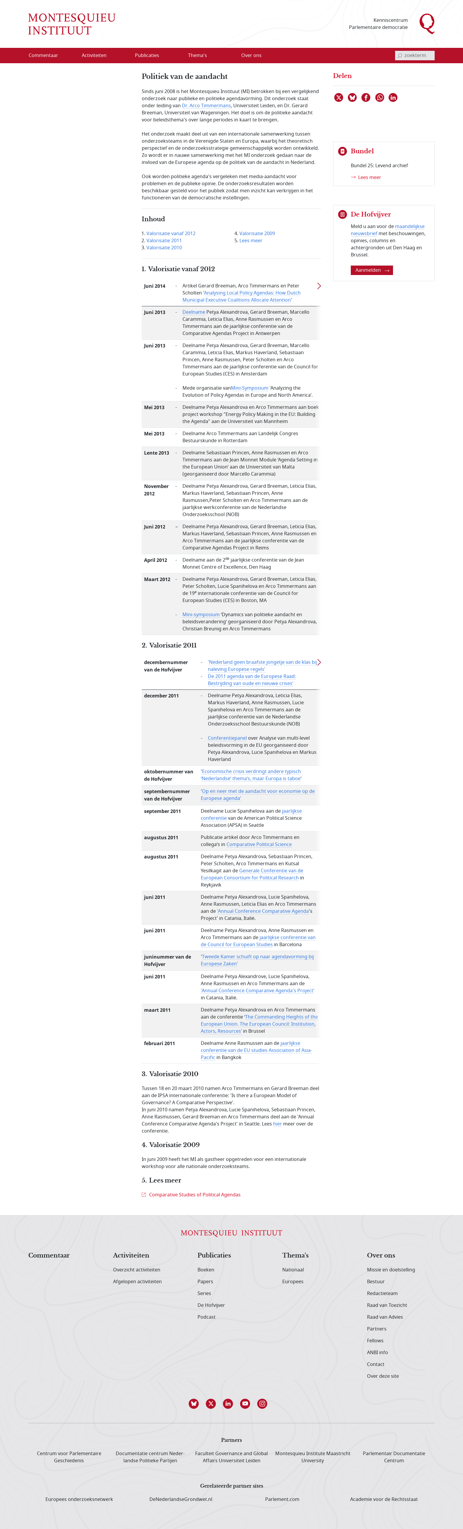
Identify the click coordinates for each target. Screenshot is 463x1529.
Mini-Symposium (249, 388)
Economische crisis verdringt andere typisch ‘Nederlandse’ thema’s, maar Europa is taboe (251, 775)
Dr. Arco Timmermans (206, 105)
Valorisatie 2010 (164, 247)
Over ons (381, 1255)
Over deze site (383, 1376)
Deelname (193, 312)
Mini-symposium (201, 614)
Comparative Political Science (259, 844)
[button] (197, 1404)
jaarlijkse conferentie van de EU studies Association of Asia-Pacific (256, 1050)
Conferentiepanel (227, 738)
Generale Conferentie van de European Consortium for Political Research (252, 874)
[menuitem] (47, 55)
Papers (205, 1281)
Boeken (206, 1269)
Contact (375, 1364)
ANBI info (377, 1352)
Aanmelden (372, 270)
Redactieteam (382, 1293)
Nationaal (293, 1269)
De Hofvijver (211, 1305)
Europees (293, 1281)
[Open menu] (113, 55)
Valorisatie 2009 (257, 233)
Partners (377, 1329)
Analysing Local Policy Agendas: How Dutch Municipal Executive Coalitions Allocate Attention (241, 296)
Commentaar (49, 1255)
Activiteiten (131, 1255)
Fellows (375, 1340)
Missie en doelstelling (391, 1269)
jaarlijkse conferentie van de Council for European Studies (258, 941)
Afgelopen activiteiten (137, 1281)
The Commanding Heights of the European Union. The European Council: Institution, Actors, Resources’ (259, 1024)
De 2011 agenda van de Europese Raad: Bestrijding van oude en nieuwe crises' (252, 680)
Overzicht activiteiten (136, 1269)
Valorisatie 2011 (164, 240)
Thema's (295, 1255)
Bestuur (376, 1281)
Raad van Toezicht (387, 1305)
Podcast (207, 1317)
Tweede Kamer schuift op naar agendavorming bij (258, 956)
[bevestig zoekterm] (400, 55)
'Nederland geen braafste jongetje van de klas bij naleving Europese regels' (262, 666)
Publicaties (214, 1255)
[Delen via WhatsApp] (380, 97)
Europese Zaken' (219, 963)
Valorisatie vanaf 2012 (170, 233)
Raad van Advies (385, 1317)
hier (277, 1124)
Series (204, 1293)
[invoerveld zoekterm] (415, 55)
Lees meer (251, 240)
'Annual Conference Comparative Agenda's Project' (257, 990)
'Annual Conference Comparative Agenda (263, 911)
